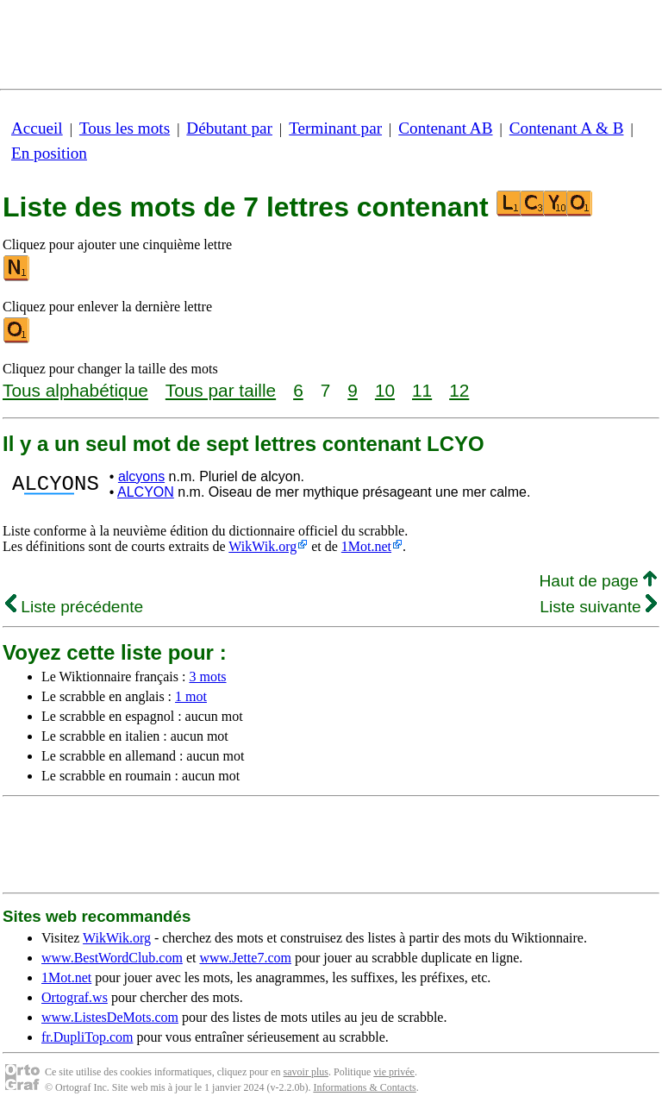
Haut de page (598, 581)
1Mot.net (366, 546)
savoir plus (306, 1072)
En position (49, 153)
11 (422, 390)
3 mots (207, 676)
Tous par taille (221, 390)
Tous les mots (124, 128)
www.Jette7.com (245, 957)
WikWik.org (262, 546)
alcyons (141, 476)
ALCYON (145, 492)
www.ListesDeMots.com (109, 1017)
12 (459, 390)
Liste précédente (74, 607)
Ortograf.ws (74, 997)
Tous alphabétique (75, 390)
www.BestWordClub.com (112, 957)
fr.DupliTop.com (87, 1037)
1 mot (191, 696)
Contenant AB (445, 128)
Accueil (37, 128)
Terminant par (335, 128)
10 (385, 390)
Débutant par (229, 128)
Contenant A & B (566, 128)
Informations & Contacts (364, 1087)
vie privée (394, 1072)
